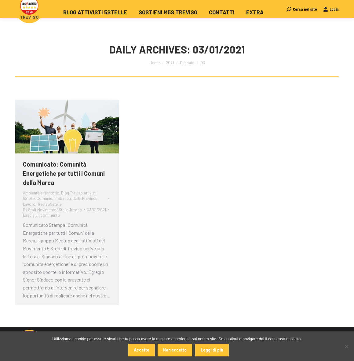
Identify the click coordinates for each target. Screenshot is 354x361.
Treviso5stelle (49, 204)
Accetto (141, 350)
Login (331, 20)
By (52, 209)
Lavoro (29, 204)
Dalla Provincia (85, 198)
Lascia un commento (41, 215)
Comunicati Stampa (54, 198)
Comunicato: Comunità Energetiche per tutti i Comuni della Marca (64, 173)
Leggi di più (212, 350)
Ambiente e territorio (41, 192)
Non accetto (175, 350)
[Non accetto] (346, 346)
